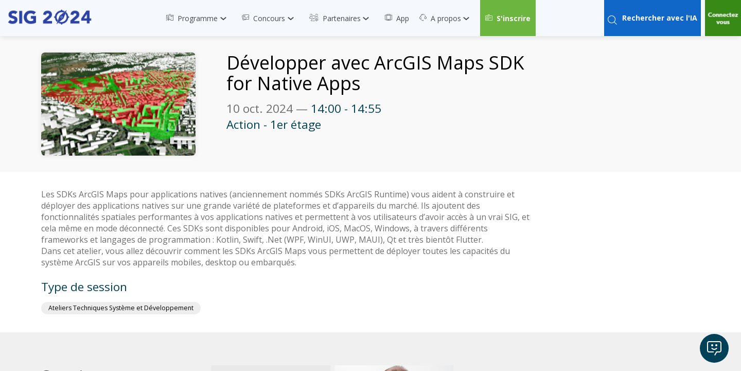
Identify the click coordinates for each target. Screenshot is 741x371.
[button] (508, 18)
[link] (199, 18)
